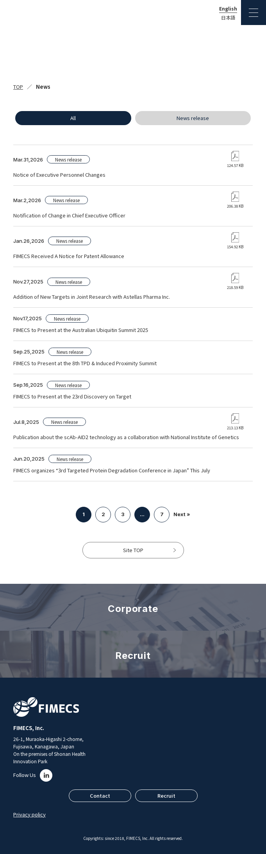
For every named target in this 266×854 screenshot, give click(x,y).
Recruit (166, 795)
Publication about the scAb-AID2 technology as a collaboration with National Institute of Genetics (126, 437)
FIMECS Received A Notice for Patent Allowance (68, 256)
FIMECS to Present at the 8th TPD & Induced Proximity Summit (85, 363)
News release (193, 118)
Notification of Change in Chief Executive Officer (69, 215)
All (73, 118)
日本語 (228, 17)
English (228, 8)
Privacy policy (29, 814)
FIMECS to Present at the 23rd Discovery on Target (72, 396)
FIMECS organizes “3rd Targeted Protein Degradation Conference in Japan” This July (111, 470)
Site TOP (133, 550)
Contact (100, 795)
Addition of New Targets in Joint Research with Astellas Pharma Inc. (91, 296)
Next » (181, 514)
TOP (18, 86)
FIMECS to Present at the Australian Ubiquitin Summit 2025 (80, 330)
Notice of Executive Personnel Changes (59, 174)
